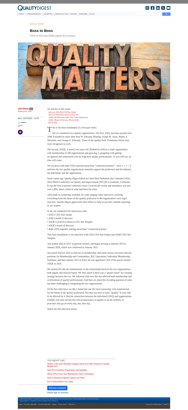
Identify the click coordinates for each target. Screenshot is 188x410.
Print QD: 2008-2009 (44, 404)
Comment (23, 122)
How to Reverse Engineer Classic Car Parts (65, 378)
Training (73, 14)
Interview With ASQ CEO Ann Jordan (62, 112)
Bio (31, 109)
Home (20, 404)
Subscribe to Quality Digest (154, 404)
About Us (166, 404)
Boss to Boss (53, 123)
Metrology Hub (61, 14)
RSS (21, 125)
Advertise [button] (48, 14)
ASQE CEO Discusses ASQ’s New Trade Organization (68, 117)
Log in (91, 14)
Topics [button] (21, 14)
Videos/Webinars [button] (34, 14)
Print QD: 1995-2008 (30, 404)
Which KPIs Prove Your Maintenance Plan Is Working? (70, 374)
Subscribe (83, 14)
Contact (75, 399)
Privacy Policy (62, 404)
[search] (148, 14)
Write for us (71, 404)
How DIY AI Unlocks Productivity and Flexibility (67, 370)
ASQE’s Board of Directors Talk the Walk (63, 120)
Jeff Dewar (23, 109)
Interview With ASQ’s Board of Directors (63, 115)
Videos (54, 404)
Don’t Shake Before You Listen (60, 382)
